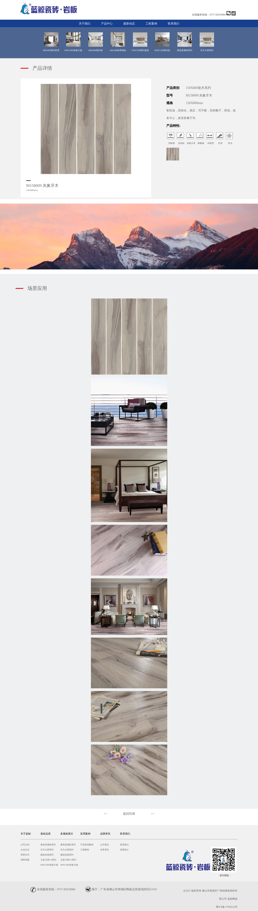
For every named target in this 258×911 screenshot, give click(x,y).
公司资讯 (104, 844)
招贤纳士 (124, 849)
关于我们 (84, 23)
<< (105, 813)
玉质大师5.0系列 (48, 860)
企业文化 (25, 849)
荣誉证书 (25, 854)
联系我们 (173, 23)
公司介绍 (25, 844)
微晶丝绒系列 (47, 854)
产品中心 (107, 23)
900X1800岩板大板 (49, 865)
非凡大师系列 (47, 849)
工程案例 (151, 23)
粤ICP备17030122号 (227, 907)
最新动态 (129, 23)
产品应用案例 (86, 844)
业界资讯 (104, 849)
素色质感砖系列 (48, 844)
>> (152, 813)
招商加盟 (25, 860)
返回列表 (129, 813)
